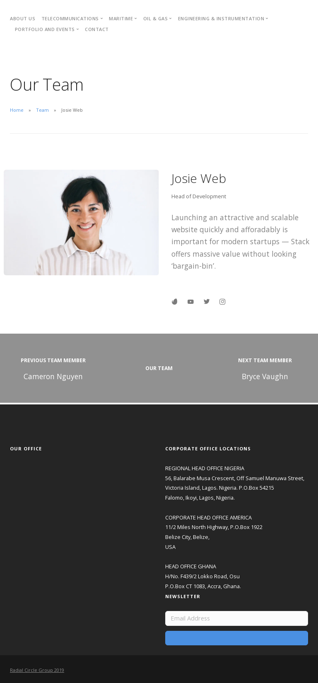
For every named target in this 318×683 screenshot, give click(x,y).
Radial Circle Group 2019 (37, 668)
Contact (97, 29)
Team (42, 110)
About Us (22, 18)
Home (17, 110)
